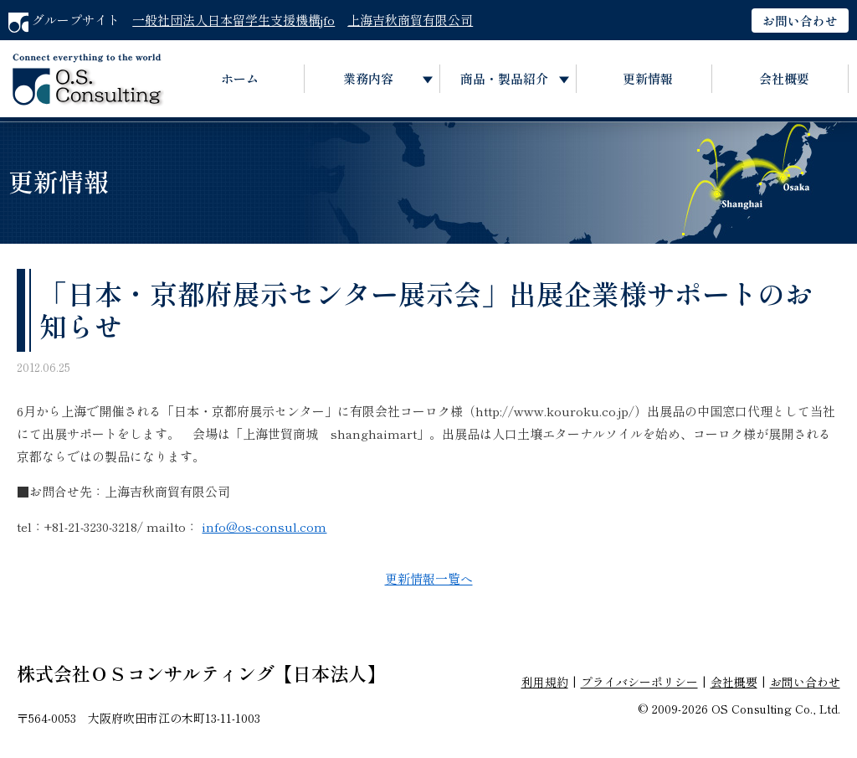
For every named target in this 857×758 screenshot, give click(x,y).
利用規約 (544, 681)
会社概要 (784, 78)
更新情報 (648, 78)
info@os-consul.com (264, 526)
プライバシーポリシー (639, 681)
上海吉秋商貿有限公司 (410, 19)
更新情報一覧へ (429, 578)
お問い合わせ (800, 20)
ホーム (240, 78)
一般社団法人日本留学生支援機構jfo (233, 19)
